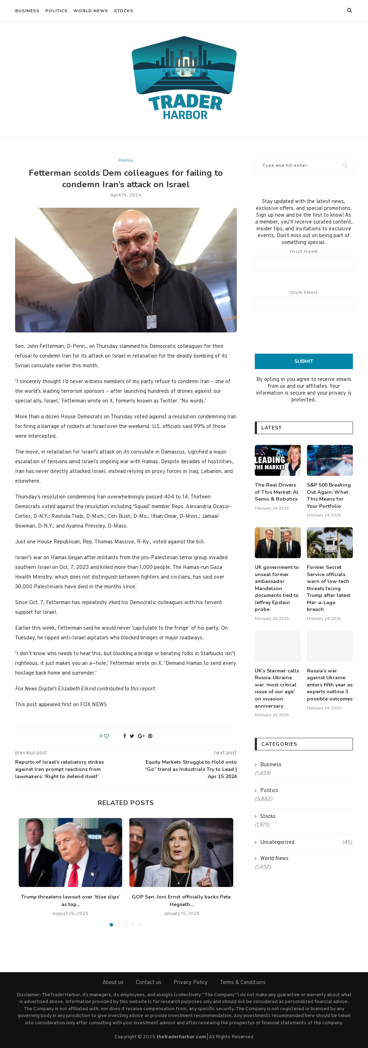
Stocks (123, 11)
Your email (304, 300)
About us (113, 982)
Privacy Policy (191, 982)
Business (27, 11)
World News (90, 11)
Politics (56, 11)
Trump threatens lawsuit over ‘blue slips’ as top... (70, 900)
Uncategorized (306, 842)
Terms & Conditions (243, 982)
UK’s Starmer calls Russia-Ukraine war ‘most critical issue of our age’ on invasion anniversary (277, 688)
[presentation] (309, 332)
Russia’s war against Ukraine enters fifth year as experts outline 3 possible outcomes (330, 684)
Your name (304, 259)
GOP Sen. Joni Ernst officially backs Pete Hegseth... (181, 900)
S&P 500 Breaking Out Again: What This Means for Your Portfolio (329, 496)
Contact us (148, 982)
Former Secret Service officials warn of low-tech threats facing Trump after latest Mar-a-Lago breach (328, 588)
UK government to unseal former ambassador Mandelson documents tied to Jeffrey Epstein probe (277, 588)
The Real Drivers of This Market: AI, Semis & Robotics (277, 492)
